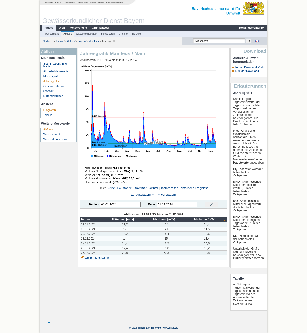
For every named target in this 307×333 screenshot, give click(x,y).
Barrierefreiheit (97, 2)
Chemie (123, 33)
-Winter (153, 188)
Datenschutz (82, 2)
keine (111, 188)
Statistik (48, 91)
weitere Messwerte (97, 258)
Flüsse (49, 27)
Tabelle (48, 115)
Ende (151, 204)
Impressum (70, 2)
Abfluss (68, 33)
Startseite (48, 2)
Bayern (82, 41)
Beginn (94, 204)
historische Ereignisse (194, 188)
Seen (61, 27)
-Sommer (140, 188)
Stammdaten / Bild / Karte (56, 65)
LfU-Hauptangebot (114, 2)
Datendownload (53, 96)
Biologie (136, 33)
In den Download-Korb (249, 67)
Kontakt (59, 2)
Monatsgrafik (51, 76)
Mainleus (94, 41)
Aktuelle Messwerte (55, 71)
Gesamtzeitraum (53, 86)
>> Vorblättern (166, 194)
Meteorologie (78, 27)
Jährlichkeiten (169, 188)
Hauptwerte (124, 188)
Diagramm (50, 110)
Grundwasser (101, 27)
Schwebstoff (108, 33)
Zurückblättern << (143, 194)
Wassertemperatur (86, 33)
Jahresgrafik (51, 81)
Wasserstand (52, 33)
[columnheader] (92, 219)
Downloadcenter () (251, 27)
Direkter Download (247, 71)
